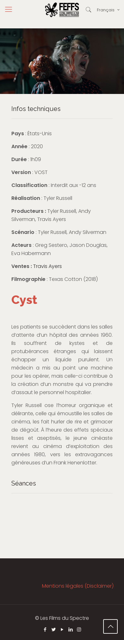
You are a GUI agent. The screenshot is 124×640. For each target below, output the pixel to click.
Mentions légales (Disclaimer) (78, 586)
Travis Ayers (47, 266)
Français (109, 10)
